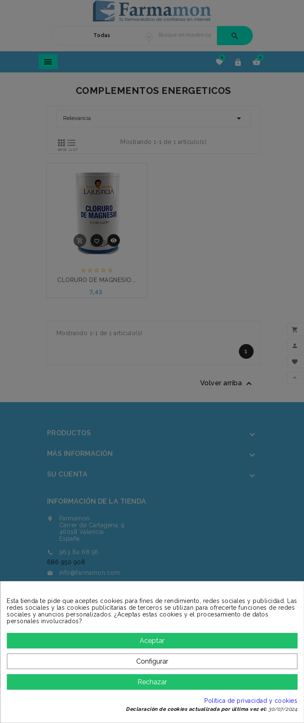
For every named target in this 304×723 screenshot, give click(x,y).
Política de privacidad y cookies (250, 700)
